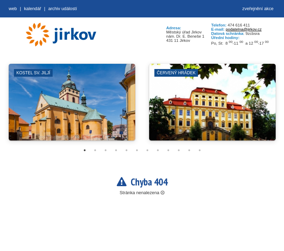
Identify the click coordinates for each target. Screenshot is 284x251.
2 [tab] (95, 150)
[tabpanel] (72, 105)
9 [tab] (168, 150)
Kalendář (32, 8)
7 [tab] (147, 150)
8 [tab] (157, 150)
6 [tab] (136, 150)
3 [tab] (105, 150)
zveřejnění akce (258, 8)
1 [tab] (84, 150)
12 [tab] (199, 150)
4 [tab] (116, 150)
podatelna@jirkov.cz (244, 29)
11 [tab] (189, 150)
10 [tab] (178, 150)
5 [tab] (126, 150)
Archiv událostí (62, 8)
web (13, 8)
